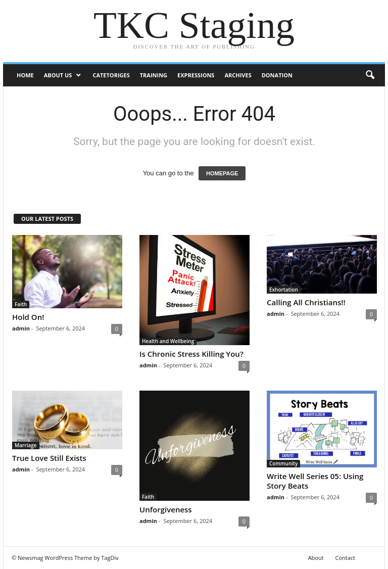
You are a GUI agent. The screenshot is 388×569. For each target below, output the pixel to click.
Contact (345, 557)
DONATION (277, 75)
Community (283, 463)
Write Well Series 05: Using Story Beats (315, 481)
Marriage (26, 445)
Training (153, 75)
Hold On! (28, 317)
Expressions (195, 75)
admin (21, 328)
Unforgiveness (165, 509)
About (316, 557)
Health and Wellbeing (168, 341)
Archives (237, 75)
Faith (21, 304)
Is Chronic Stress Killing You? (191, 354)
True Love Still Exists (49, 458)
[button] (370, 75)
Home (25, 75)
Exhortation (283, 289)
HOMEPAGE (222, 173)
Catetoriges (110, 75)
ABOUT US (58, 75)
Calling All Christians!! (306, 302)
